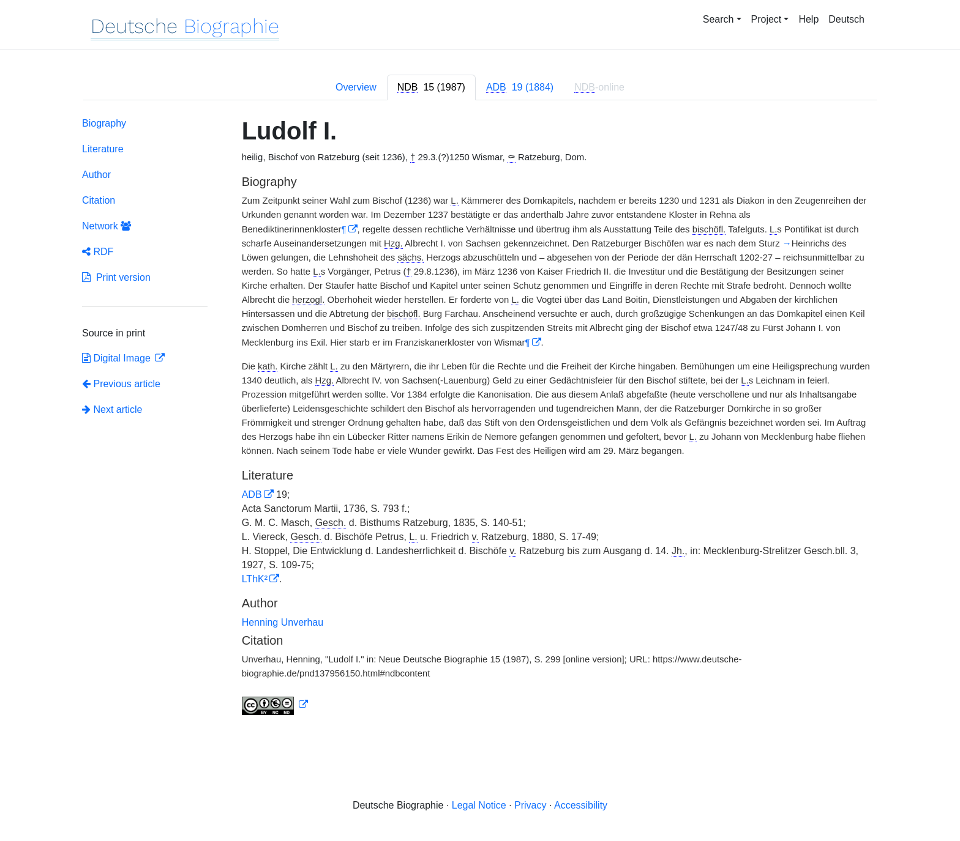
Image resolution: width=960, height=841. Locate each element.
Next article (112, 409)
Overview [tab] (356, 87)
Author (96, 174)
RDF (97, 251)
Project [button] (766, 19)
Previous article (121, 384)
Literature (103, 149)
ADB (252, 494)
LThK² (255, 579)
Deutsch (846, 19)
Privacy (530, 805)
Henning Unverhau (282, 622)
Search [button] (718, 19)
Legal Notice (479, 805)
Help (808, 19)
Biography (104, 123)
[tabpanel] (480, 418)
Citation (98, 200)
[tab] (431, 87)
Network (106, 226)
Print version (116, 277)
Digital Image (117, 358)
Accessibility (580, 805)
